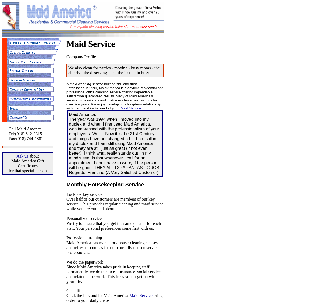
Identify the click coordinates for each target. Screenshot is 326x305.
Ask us (22, 156)
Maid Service (131, 108)
